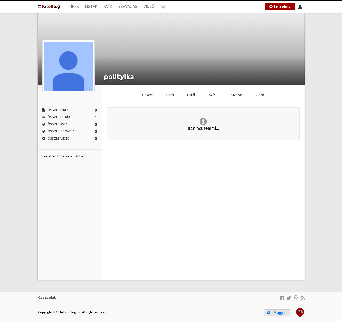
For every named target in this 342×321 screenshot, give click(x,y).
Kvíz (108, 6)
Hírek (74, 6)
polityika (119, 77)
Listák (91, 6)
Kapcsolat (47, 297)
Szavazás (127, 6)
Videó (149, 6)
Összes (147, 95)
